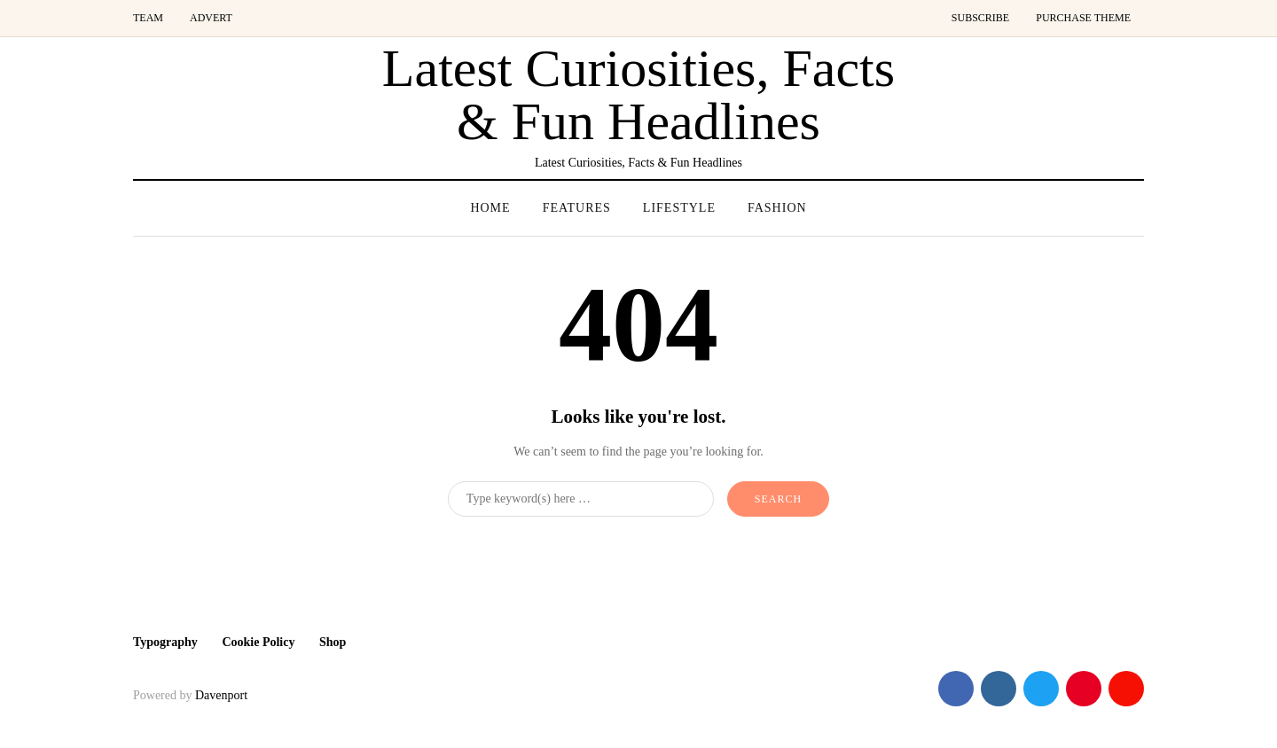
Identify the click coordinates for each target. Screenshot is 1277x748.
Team (148, 18)
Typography (165, 642)
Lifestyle (679, 207)
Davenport (221, 695)
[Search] (581, 499)
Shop (332, 642)
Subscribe (980, 18)
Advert (211, 18)
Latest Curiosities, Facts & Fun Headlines (638, 95)
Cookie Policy (258, 642)
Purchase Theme (1083, 18)
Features (577, 207)
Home (490, 207)
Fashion (777, 207)
